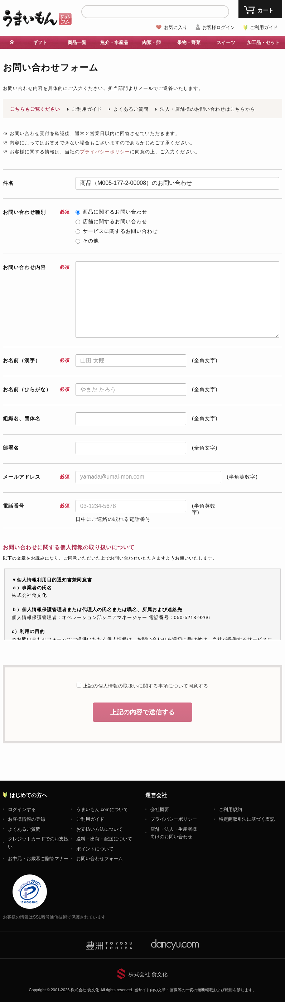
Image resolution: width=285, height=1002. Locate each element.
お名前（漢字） (36, 360)
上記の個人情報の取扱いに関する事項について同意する (144, 686)
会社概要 (159, 809)
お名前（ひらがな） (36, 389)
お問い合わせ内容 (36, 267)
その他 (87, 241)
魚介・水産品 (114, 42)
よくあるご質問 (131, 109)
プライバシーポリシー (105, 151)
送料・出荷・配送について (104, 839)
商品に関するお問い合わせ (111, 212)
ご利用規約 (230, 809)
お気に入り (175, 27)
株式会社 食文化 (148, 974)
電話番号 (36, 506)
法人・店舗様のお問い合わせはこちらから (207, 109)
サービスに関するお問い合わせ (117, 231)
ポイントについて (94, 849)
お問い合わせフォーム (99, 858)
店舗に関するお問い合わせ (111, 221)
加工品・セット (263, 42)
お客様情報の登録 (26, 819)
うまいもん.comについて (102, 809)
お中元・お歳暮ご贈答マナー (38, 858)
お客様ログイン (218, 27)
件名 (8, 183)
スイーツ (226, 42)
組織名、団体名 (21, 418)
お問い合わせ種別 (36, 212)
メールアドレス (36, 477)
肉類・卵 (151, 42)
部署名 (11, 448)
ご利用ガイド (264, 27)
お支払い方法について (99, 829)
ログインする (22, 809)
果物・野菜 (189, 42)
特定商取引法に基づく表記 (247, 819)
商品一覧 (77, 42)
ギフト (40, 42)
